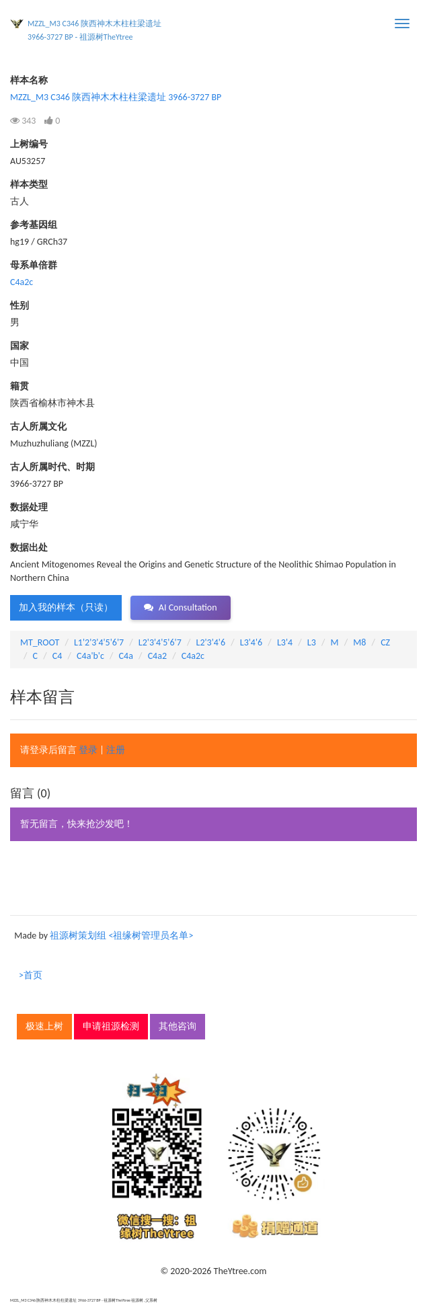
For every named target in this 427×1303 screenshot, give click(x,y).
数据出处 (29, 547)
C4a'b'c (90, 656)
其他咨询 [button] (177, 1026)
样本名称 (29, 80)
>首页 (30, 975)
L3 (311, 642)
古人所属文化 (38, 426)
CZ (385, 642)
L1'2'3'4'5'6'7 (99, 642)
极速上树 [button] (44, 1026)
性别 (19, 305)
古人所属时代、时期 (52, 467)
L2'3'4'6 (211, 642)
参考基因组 (33, 225)
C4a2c (21, 282)
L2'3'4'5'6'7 (160, 642)
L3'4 (285, 642)
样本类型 (29, 184)
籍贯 (19, 386)
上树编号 (29, 144)
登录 (88, 750)
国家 (19, 346)
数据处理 (29, 507)
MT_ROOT (39, 642)
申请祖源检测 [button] (111, 1026)
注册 (115, 750)
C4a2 (157, 656)
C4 (57, 656)
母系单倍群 (33, 265)
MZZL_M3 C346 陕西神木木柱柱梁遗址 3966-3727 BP (115, 97)
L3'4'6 (251, 642)
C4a (126, 656)
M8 (359, 642)
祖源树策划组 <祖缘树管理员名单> (121, 935)
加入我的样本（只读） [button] (66, 607)
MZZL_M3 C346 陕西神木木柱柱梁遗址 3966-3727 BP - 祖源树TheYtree (94, 30)
